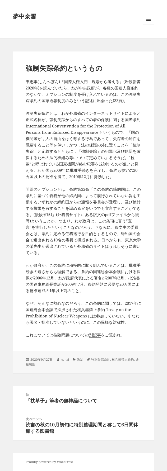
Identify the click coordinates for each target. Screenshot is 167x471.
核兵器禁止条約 (123, 359)
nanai (65, 359)
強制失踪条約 (100, 359)
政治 (80, 359)
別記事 (95, 334)
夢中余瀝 (24, 16)
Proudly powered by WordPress (49, 462)
